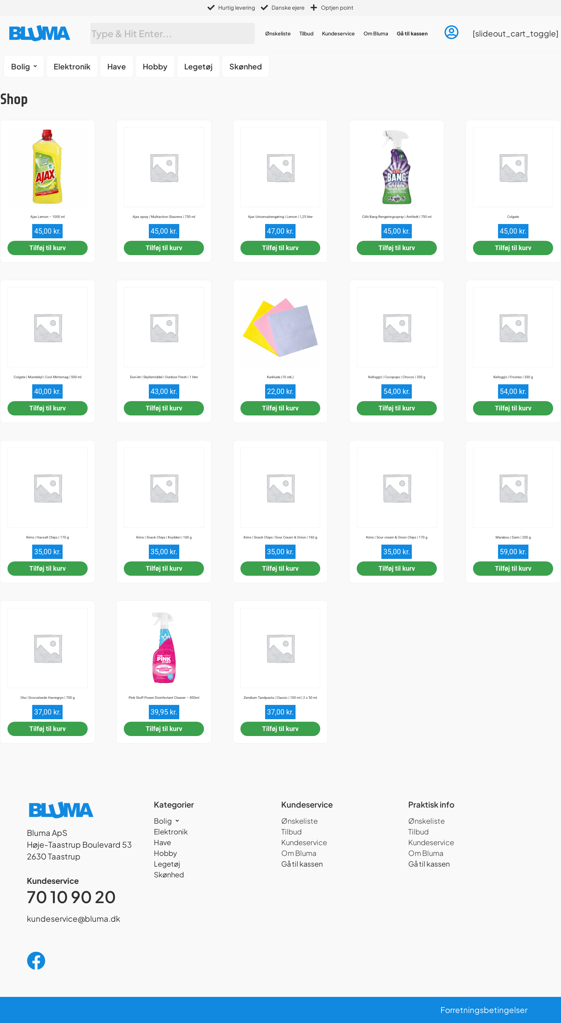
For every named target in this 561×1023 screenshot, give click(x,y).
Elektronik (72, 66)
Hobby (155, 66)
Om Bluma (376, 33)
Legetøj (198, 66)
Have (116, 66)
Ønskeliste (278, 33)
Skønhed (245, 66)
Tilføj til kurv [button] (47, 248)
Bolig (24, 66)
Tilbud (306, 33)
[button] (24, 66)
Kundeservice (338, 33)
